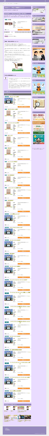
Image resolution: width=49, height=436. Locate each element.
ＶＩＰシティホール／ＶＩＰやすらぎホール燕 (20, 362)
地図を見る (19, 112)
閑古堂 (9, 148)
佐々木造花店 (10, 175)
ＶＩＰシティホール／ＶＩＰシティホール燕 (19, 377)
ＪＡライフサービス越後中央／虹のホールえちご (20, 322)
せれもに (39, 433)
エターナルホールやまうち (15, 227)
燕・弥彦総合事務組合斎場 (15, 349)
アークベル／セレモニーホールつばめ (18, 279)
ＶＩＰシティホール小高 (13, 122)
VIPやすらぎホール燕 (12, 109)
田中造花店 (10, 200)
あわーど (10, 135)
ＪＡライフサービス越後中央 (14, 187)
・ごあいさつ (6, 428)
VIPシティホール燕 (14, 96)
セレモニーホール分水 (14, 240)
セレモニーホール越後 (14, 266)
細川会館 (12, 253)
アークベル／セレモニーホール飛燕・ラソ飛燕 (20, 292)
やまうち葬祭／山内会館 (15, 391)
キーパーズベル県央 (12, 161)
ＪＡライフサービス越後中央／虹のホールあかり (20, 307)
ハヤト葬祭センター (14, 214)
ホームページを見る (19, 114)
